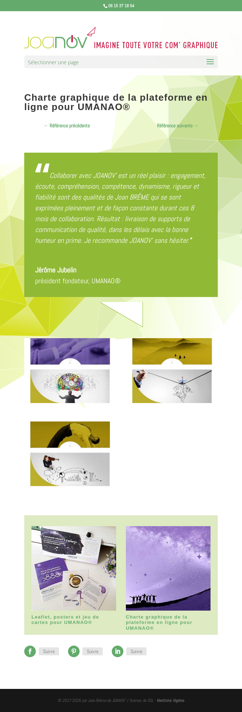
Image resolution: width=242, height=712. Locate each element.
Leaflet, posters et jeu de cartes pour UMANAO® (65, 619)
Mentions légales (170, 700)
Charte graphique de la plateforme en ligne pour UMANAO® (159, 622)
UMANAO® (106, 280)
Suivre (49, 651)
